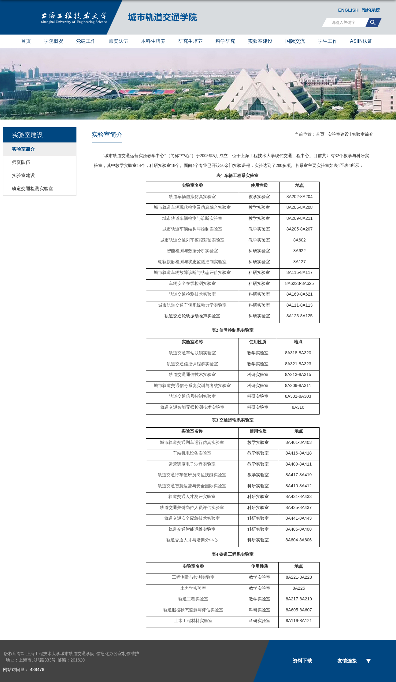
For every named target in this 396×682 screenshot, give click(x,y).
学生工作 (327, 41)
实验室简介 (362, 134)
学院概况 (53, 41)
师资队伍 (118, 41)
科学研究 (225, 41)
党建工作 (86, 41)
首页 (26, 41)
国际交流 (295, 41)
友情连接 (347, 660)
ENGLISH (348, 10)
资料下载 (302, 660)
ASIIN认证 (361, 41)
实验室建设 (260, 41)
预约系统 (371, 10)
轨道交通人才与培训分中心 (192, 539)
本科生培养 (153, 41)
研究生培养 (190, 41)
